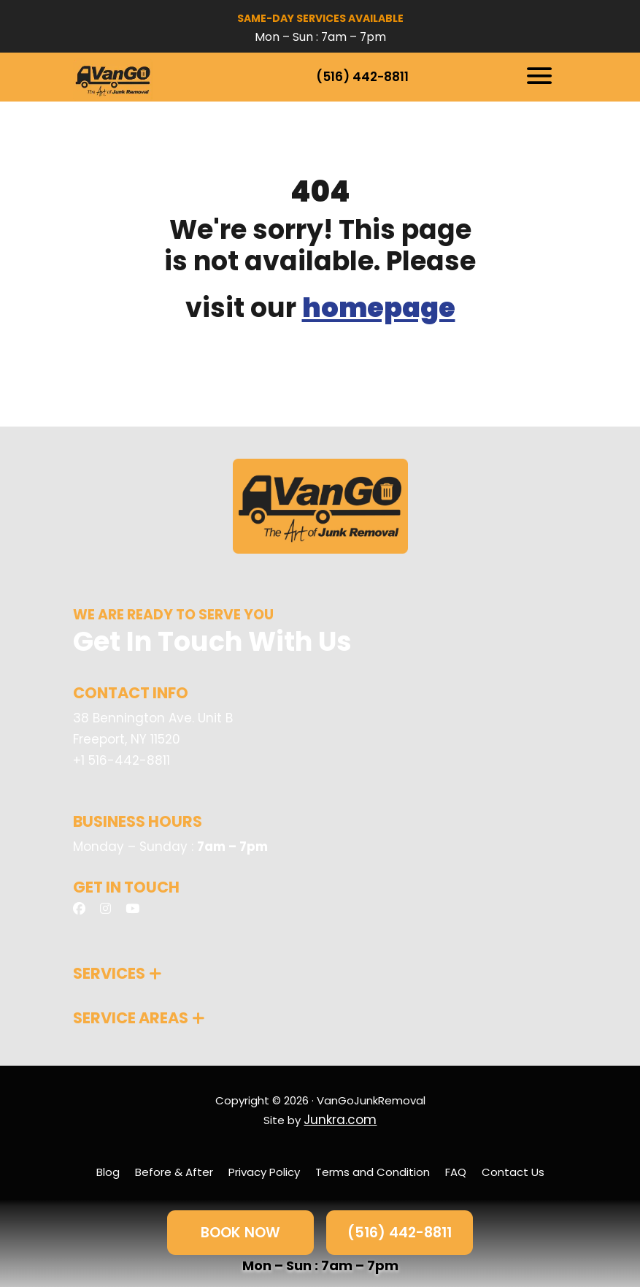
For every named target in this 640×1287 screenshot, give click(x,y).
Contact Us (513, 1172)
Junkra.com (340, 1119)
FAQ (455, 1172)
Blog (108, 1172)
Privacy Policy (264, 1172)
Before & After (174, 1172)
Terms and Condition (372, 1172)
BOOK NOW (240, 1232)
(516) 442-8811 (362, 76)
